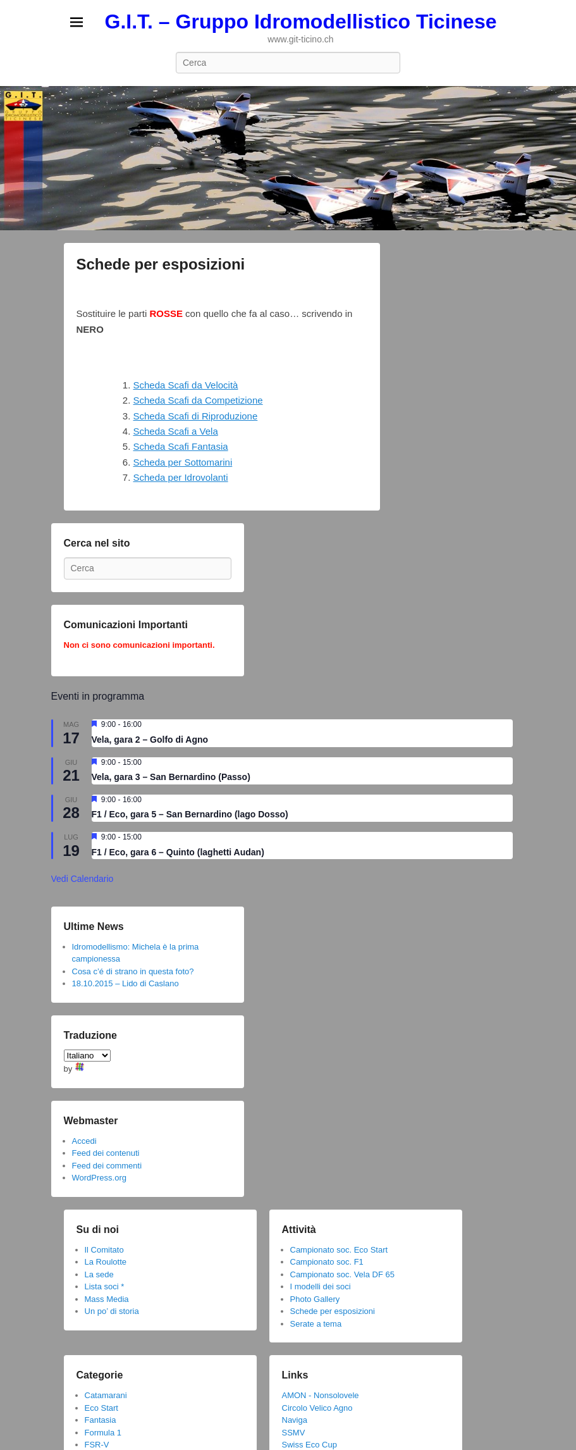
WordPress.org (99, 1177)
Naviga (294, 1420)
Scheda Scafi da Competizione (198, 400)
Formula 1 (103, 1432)
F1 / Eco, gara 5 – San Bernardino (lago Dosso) (190, 814)
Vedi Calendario (82, 879)
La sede (99, 1274)
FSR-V (97, 1444)
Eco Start (101, 1408)
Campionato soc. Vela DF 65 (342, 1274)
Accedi (84, 1141)
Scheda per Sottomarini (183, 462)
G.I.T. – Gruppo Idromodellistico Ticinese (301, 21)
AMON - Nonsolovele (320, 1395)
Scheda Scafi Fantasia (180, 446)
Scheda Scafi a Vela (175, 431)
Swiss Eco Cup (309, 1444)
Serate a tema (316, 1324)
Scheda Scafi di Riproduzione (195, 416)
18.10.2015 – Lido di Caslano (125, 983)
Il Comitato (104, 1250)
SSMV (293, 1432)
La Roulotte (106, 1262)
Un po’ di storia (112, 1311)
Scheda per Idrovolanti (180, 477)
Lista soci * (105, 1286)
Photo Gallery (315, 1299)
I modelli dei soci (320, 1286)
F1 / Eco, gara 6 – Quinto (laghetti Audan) (178, 852)
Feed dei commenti (107, 1165)
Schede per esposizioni (161, 264)
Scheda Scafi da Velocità (185, 385)
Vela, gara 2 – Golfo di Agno (150, 739)
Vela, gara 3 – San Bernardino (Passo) (171, 777)
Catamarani (106, 1395)
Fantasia (100, 1420)
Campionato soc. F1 (327, 1262)
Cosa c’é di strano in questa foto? (133, 971)
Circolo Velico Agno (317, 1408)
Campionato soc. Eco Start (339, 1250)
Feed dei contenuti (106, 1153)
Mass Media (107, 1299)
